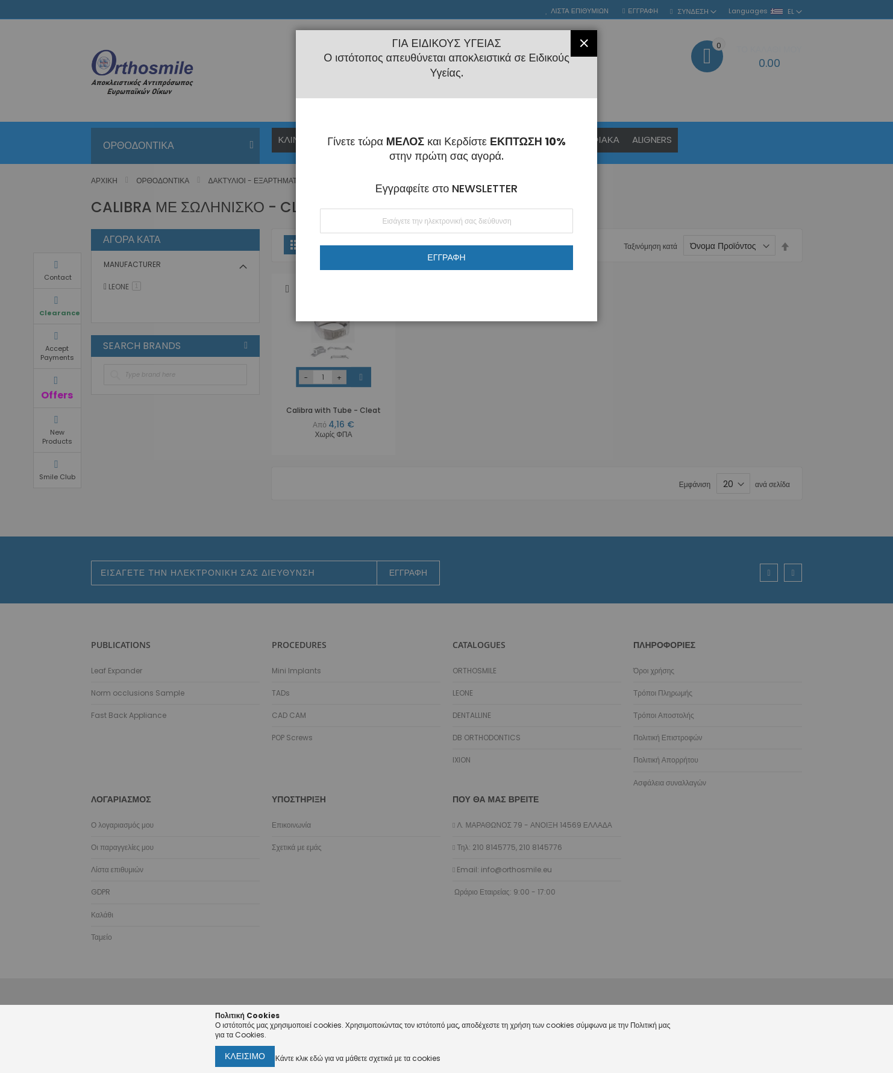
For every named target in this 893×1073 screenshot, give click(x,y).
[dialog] (446, 536)
